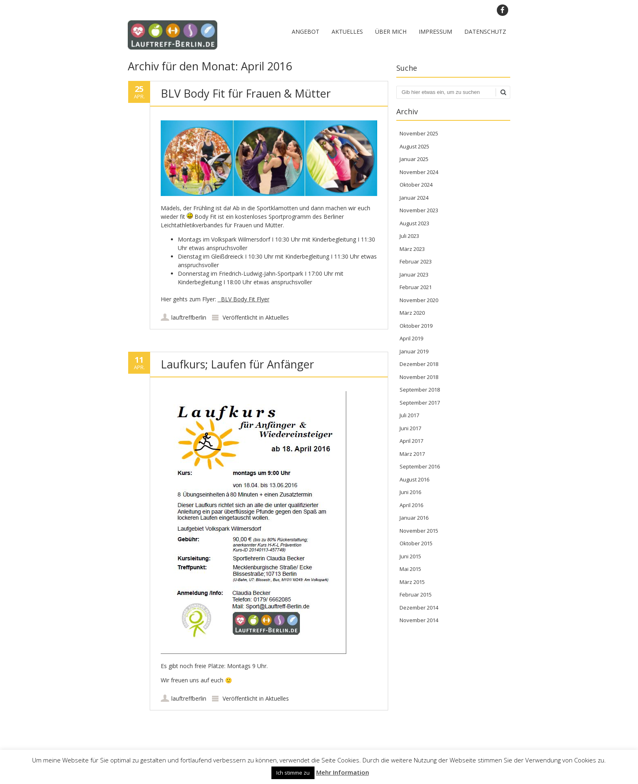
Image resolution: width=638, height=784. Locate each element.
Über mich (390, 31)
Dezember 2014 (419, 607)
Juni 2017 (410, 428)
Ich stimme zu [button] (293, 772)
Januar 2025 (414, 159)
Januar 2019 (414, 351)
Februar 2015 (416, 594)
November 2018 (419, 377)
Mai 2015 (410, 569)
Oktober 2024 (416, 184)
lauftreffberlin (188, 317)
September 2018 (420, 389)
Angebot (305, 31)
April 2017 (411, 440)
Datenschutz (485, 31)
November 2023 (419, 210)
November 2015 (419, 530)
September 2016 (420, 466)
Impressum (435, 31)
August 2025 (414, 146)
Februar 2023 (416, 261)
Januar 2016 (414, 517)
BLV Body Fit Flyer (243, 299)
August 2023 (414, 223)
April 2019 (411, 338)
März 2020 (412, 312)
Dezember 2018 (419, 364)
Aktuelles (347, 31)
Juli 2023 (409, 236)
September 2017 (420, 402)
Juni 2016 (410, 492)
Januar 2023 (414, 274)
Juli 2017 (409, 415)
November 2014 (419, 620)
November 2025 (419, 133)
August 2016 (414, 479)
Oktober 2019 (416, 325)
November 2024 (419, 172)
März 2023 (412, 249)
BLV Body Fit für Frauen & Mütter (246, 93)
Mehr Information (342, 772)
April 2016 (411, 505)
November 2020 (419, 300)
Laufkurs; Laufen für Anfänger (237, 364)
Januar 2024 (414, 197)
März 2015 (412, 582)
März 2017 (412, 453)
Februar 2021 (416, 287)
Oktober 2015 (416, 543)
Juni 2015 (410, 556)
